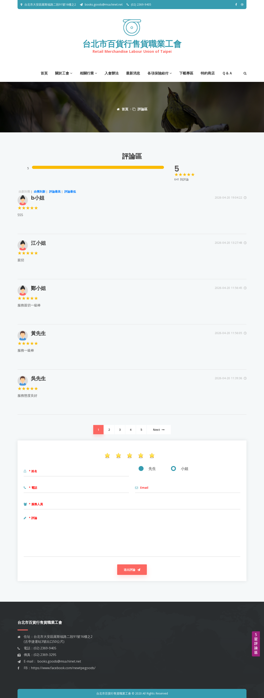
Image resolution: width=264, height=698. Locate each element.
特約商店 (208, 73)
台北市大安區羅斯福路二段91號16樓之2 (50, 4)
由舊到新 (39, 191)
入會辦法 (112, 73)
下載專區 (186, 73)
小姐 (179, 468)
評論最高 (55, 191)
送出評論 (132, 570)
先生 (147, 468)
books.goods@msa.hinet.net (101, 4)
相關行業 (88, 73)
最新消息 (133, 73)
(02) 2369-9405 (139, 4)
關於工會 (63, 73)
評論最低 (70, 191)
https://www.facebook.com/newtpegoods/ (63, 668)
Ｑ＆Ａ (227, 73)
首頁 (44, 73)
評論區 (139, 109)
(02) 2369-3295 (45, 654)
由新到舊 (24, 191)
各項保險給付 (159, 73)
